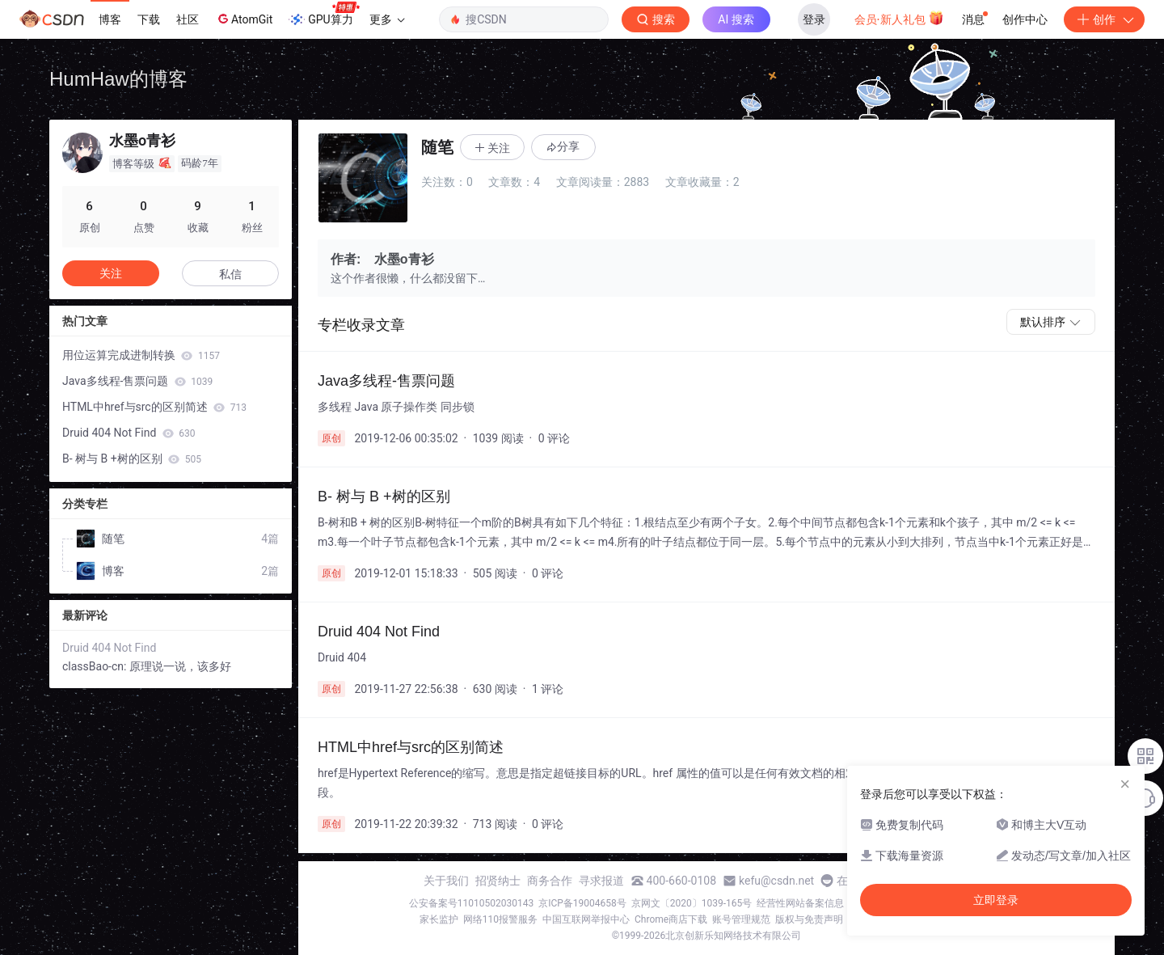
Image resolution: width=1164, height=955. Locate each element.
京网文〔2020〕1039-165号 (692, 903)
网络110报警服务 (500, 919)
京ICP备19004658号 (582, 903)
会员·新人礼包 (899, 18)
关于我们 (446, 880)
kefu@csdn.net (776, 880)
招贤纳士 (498, 880)
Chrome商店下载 (671, 919)
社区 (187, 19)
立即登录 (995, 900)
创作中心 (1025, 19)
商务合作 (549, 880)
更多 (387, 19)
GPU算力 (324, 14)
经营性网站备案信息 (800, 903)
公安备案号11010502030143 (471, 903)
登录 (814, 19)
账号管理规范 (741, 919)
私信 (230, 274)
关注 (110, 273)
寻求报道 (601, 880)
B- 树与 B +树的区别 (131, 458)
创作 (1104, 19)
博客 (110, 19)
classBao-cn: (95, 666)
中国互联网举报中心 (586, 919)
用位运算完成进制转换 (141, 355)
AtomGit (243, 18)
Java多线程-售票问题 (137, 380)
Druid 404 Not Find (128, 432)
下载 (148, 19)
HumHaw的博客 (118, 79)
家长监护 (439, 919)
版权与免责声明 (809, 919)
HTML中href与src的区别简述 (154, 406)
